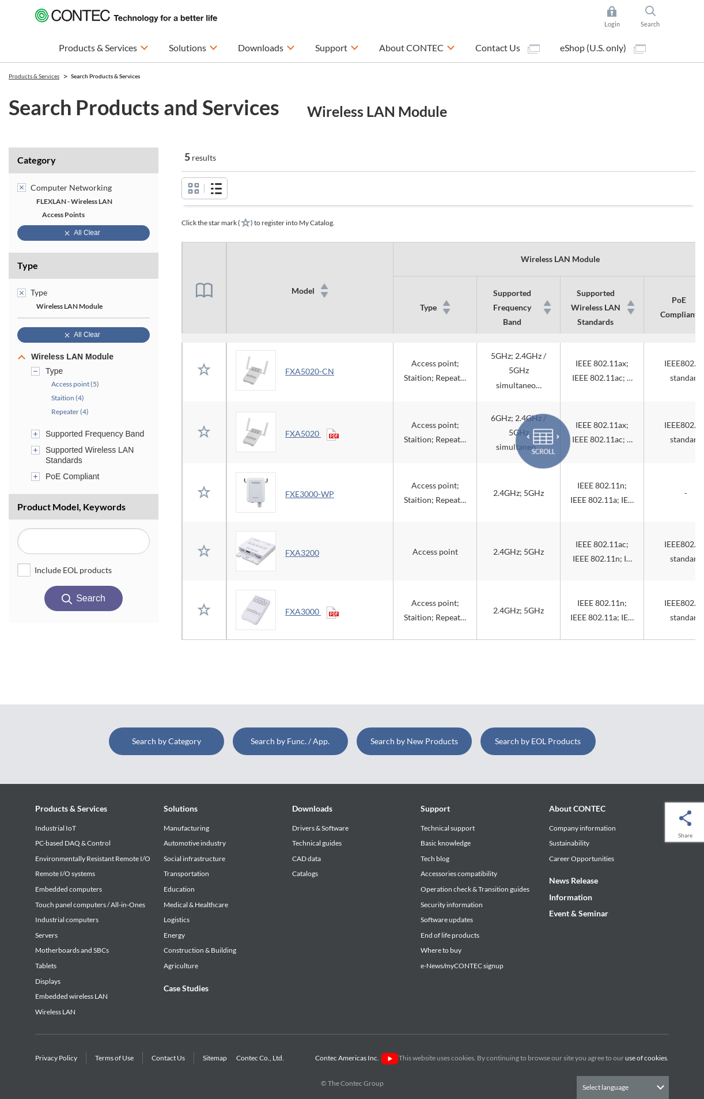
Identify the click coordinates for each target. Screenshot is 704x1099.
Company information (582, 828)
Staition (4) (67, 397)
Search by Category (166, 741)
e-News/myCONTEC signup (462, 965)
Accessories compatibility (459, 873)
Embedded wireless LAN (71, 996)
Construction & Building (200, 950)
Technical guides (317, 843)
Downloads (312, 808)
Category (36, 159)
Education (179, 889)
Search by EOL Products (538, 741)
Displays (47, 981)
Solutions (181, 808)
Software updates (447, 919)
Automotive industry (195, 843)
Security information (452, 904)
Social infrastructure (194, 858)
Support (435, 808)
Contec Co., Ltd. (261, 1057)
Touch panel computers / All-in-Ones (90, 904)
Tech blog (435, 858)
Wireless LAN (55, 1011)
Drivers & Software (320, 828)
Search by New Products (414, 741)
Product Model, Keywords (71, 506)
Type (27, 265)
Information (570, 897)
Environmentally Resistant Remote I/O (92, 858)
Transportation (186, 873)
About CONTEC (577, 808)
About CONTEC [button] (417, 46)
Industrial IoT (55, 828)
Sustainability (569, 843)
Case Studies (186, 988)
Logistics (177, 919)
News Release (573, 880)
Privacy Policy (56, 1057)
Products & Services (71, 808)
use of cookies (646, 1057)
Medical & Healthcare (196, 904)
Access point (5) (75, 384)
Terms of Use (114, 1057)
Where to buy (441, 950)
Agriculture (181, 965)
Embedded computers (68, 889)
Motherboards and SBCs (72, 950)
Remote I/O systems (65, 873)
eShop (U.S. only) (603, 48)
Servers (46, 935)
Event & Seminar (578, 913)
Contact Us (507, 48)
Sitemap (215, 1057)
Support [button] (337, 46)
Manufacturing (186, 828)
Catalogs (305, 873)
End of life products (450, 935)
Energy (174, 935)
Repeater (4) (70, 411)
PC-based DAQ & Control (73, 843)
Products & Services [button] (104, 46)
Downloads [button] (266, 46)
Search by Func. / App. (290, 741)
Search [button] (655, 17)
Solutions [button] (193, 46)
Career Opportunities (581, 858)
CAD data (306, 858)
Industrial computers (67, 919)
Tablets (45, 965)
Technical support (448, 828)
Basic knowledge (446, 843)
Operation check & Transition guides (475, 889)
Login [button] (617, 17)
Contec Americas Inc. (356, 1057)
